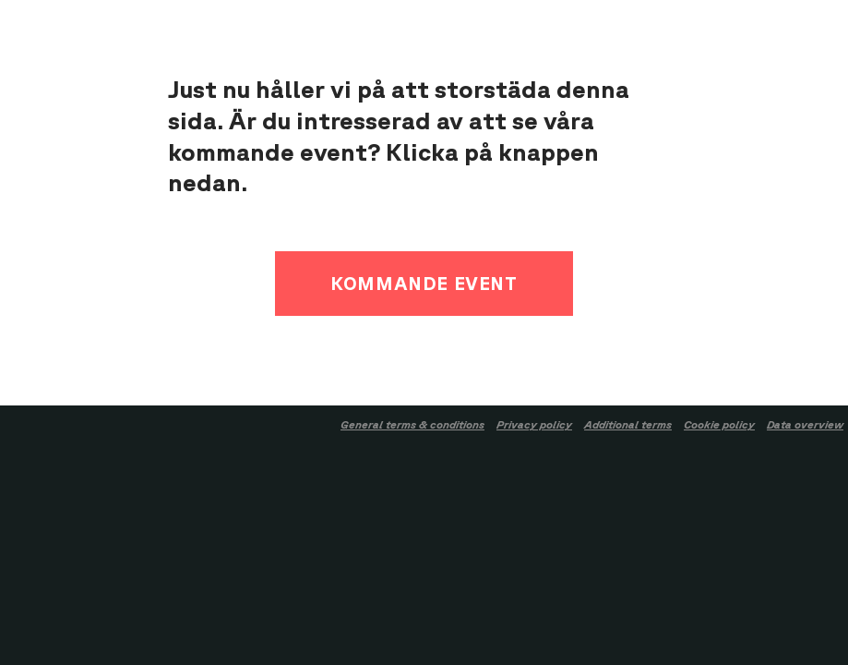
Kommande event (423, 283)
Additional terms (628, 424)
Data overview (805, 424)
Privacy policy (534, 424)
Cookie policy (719, 424)
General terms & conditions (412, 424)
